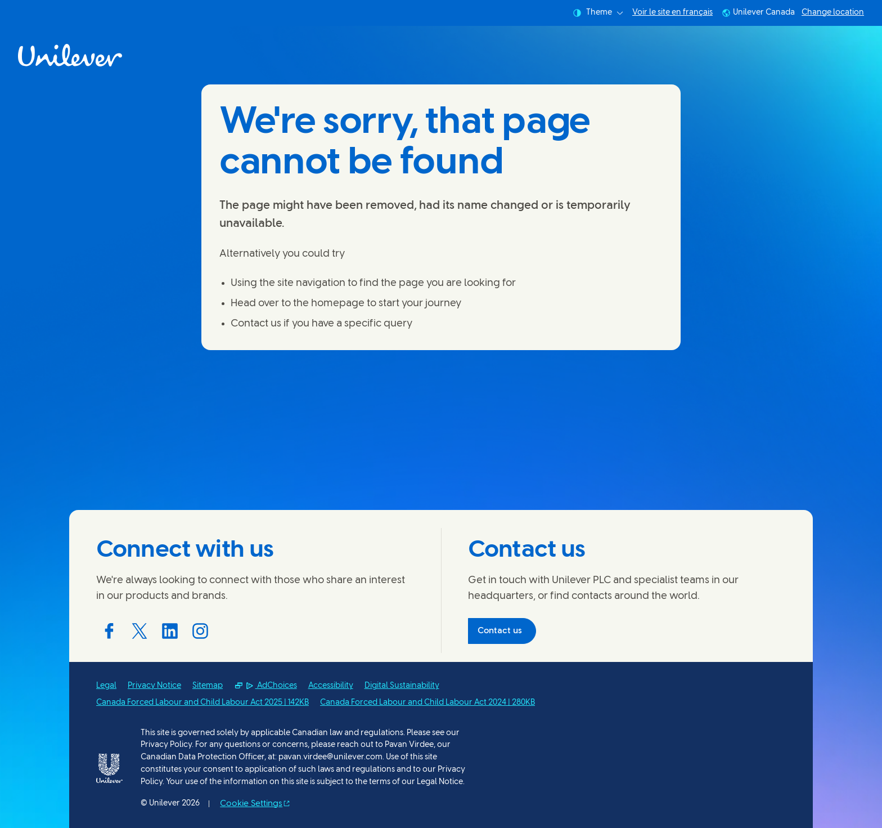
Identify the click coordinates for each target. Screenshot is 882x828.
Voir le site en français (672, 13)
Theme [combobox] (598, 12)
